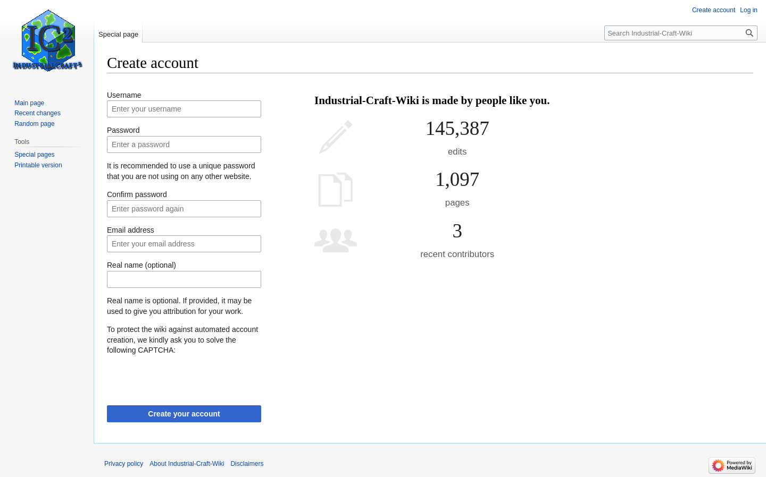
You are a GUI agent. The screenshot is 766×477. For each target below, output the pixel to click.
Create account (713, 10)
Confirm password (137, 194)
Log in (748, 10)
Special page (118, 34)
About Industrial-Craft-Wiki (186, 463)
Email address (130, 230)
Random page (34, 123)
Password (123, 130)
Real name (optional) (141, 265)
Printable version (38, 165)
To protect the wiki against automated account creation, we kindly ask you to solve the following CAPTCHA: (182, 339)
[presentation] (188, 376)
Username (124, 95)
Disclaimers (246, 463)
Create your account (184, 414)
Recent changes (37, 113)
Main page (29, 103)
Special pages (34, 154)
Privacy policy (123, 463)
